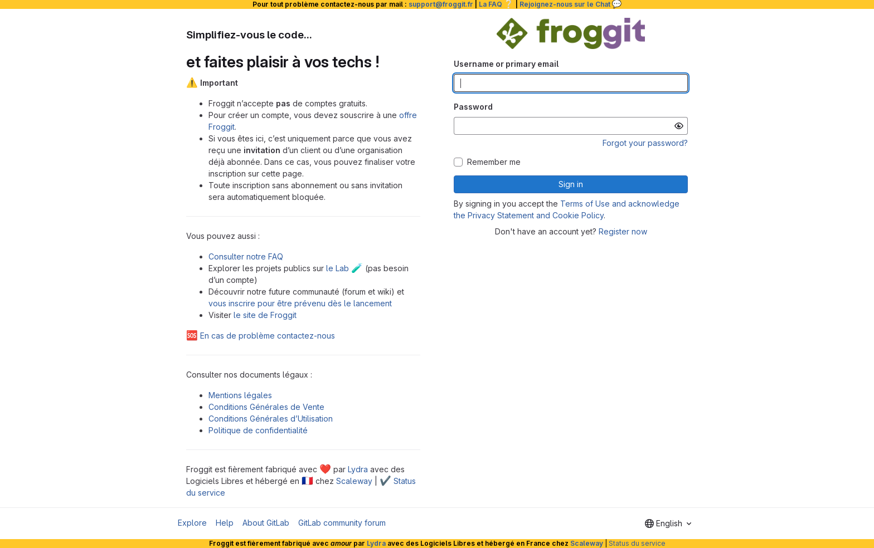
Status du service (637, 543)
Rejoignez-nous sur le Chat (570, 4)
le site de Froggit (265, 315)
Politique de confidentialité (258, 430)
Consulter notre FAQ (245, 256)
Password (473, 106)
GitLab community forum (342, 522)
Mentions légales (240, 395)
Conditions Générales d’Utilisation (270, 418)
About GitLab (265, 522)
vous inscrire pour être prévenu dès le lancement (300, 303)
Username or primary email (506, 63)
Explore (192, 522)
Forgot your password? (645, 143)
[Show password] (679, 126)
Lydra (358, 469)
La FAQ (496, 4)
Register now (623, 231)
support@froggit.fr (441, 4)
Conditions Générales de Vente (266, 407)
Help (225, 522)
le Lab (344, 268)
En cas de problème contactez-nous (260, 335)
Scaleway (354, 481)
